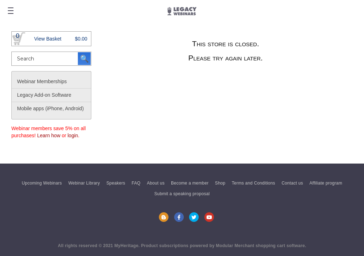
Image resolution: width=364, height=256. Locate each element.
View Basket (47, 39)
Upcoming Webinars (42, 183)
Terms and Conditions (253, 183)
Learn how (48, 135)
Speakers (115, 183)
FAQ (136, 183)
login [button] (73, 135)
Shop (220, 183)
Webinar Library (84, 183)
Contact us (292, 183)
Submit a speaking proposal (182, 193)
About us (156, 183)
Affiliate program (326, 183)
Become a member (190, 183)
